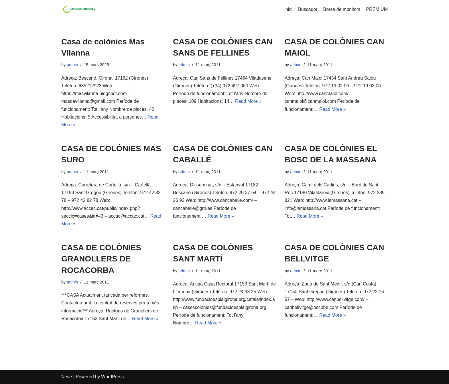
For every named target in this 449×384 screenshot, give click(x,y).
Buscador (308, 9)
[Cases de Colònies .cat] (78, 9)
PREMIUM (377, 9)
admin (72, 64)
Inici (288, 9)
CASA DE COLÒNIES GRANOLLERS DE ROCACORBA (101, 258)
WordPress (112, 376)
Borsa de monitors (342, 9)
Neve (66, 376)
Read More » (248, 101)
